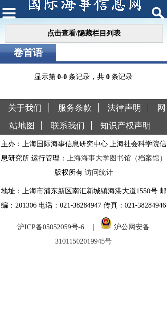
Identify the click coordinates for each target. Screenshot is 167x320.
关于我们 (25, 107)
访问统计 (99, 172)
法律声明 (124, 107)
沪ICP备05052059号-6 (50, 227)
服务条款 (75, 107)
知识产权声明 (125, 125)
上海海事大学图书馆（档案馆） (117, 158)
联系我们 (68, 125)
